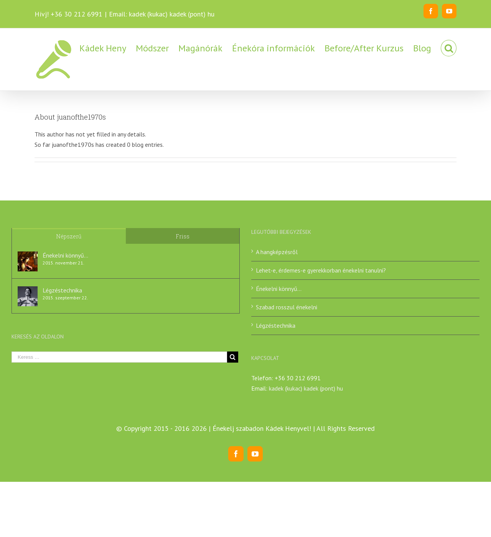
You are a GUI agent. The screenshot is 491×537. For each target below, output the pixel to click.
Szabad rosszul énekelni (286, 307)
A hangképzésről (277, 252)
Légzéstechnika (62, 290)
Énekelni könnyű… (65, 255)
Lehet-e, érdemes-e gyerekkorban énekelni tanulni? (321, 270)
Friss (182, 236)
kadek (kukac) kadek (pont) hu (306, 388)
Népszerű (68, 236)
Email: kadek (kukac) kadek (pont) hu (161, 14)
